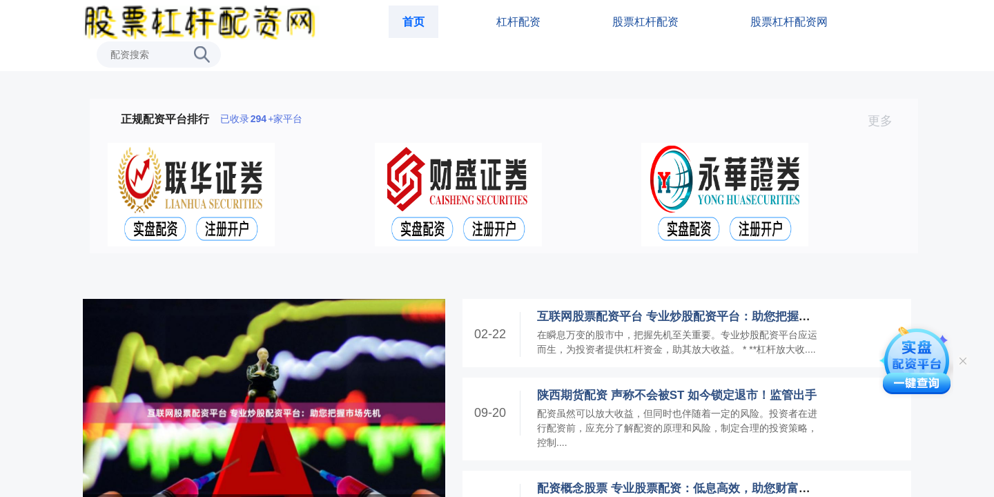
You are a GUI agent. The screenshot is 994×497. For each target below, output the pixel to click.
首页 (413, 22)
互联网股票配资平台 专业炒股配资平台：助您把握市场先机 (691, 316)
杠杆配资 (518, 22)
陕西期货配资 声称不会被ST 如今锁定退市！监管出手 (677, 395)
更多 (886, 121)
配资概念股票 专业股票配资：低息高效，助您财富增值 (679, 488)
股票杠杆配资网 (789, 22)
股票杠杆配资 (645, 22)
